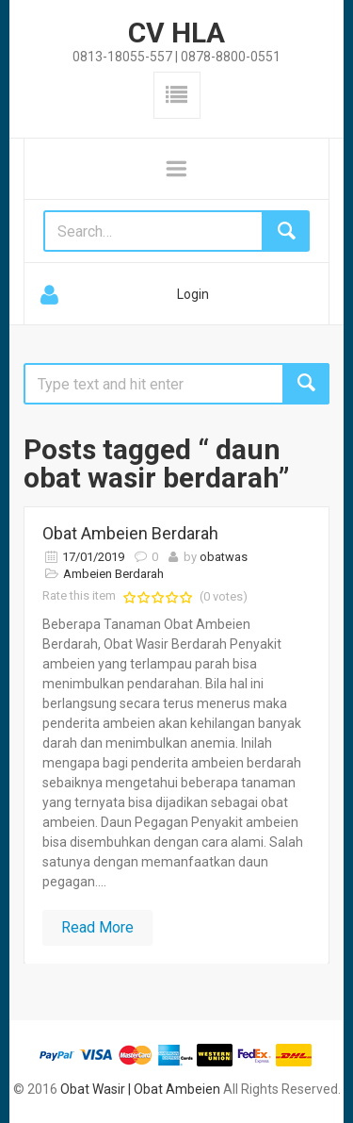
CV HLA (176, 32)
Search (305, 384)
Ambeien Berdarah (113, 574)
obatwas (224, 557)
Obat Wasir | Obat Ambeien (140, 1089)
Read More (97, 927)
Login (193, 294)
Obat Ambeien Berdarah (130, 533)
